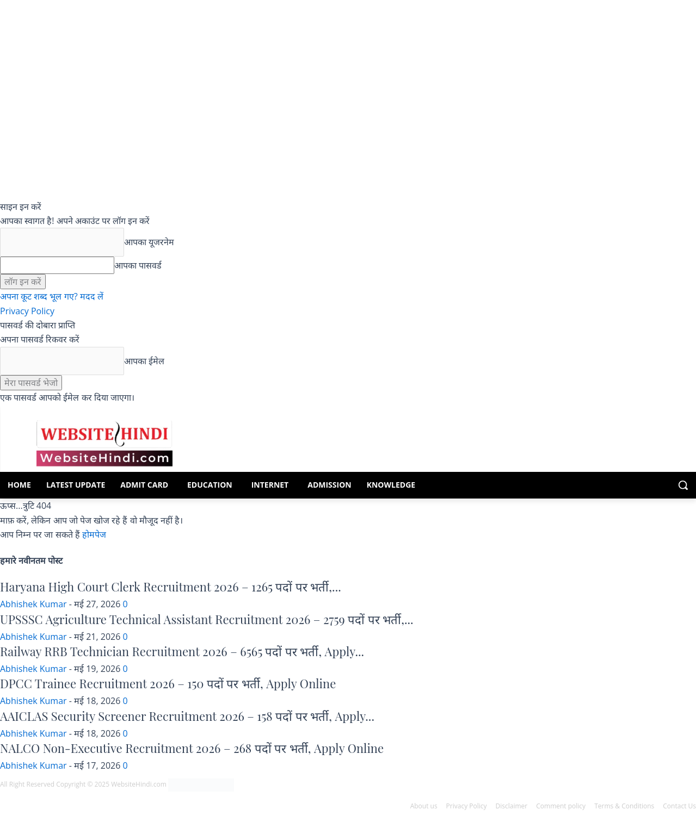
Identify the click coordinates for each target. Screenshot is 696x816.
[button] (683, 485)
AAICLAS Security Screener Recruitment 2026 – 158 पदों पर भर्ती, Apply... (187, 716)
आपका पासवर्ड (138, 265)
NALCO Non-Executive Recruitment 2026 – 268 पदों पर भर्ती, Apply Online (192, 748)
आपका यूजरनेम (149, 242)
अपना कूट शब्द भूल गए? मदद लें (51, 296)
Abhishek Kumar (33, 604)
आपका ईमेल (144, 361)
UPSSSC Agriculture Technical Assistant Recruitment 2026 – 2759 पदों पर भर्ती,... (207, 619)
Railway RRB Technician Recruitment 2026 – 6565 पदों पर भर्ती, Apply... (182, 651)
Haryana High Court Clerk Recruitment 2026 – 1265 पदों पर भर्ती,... (170, 586)
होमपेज (94, 534)
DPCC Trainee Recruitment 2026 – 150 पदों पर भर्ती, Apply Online (168, 683)
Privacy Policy (27, 311)
